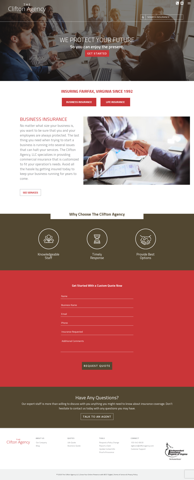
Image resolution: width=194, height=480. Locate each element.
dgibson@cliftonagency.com (142, 445)
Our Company (41, 442)
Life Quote (72, 442)
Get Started (97, 53)
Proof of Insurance (106, 452)
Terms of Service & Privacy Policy (126, 474)
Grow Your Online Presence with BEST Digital (96, 474)
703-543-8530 (137, 442)
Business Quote (74, 445)
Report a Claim (105, 445)
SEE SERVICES (30, 192)
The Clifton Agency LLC (70, 474)
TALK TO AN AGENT (97, 416)
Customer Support (138, 449)
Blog (38, 445)
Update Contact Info (107, 449)
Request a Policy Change (109, 442)
